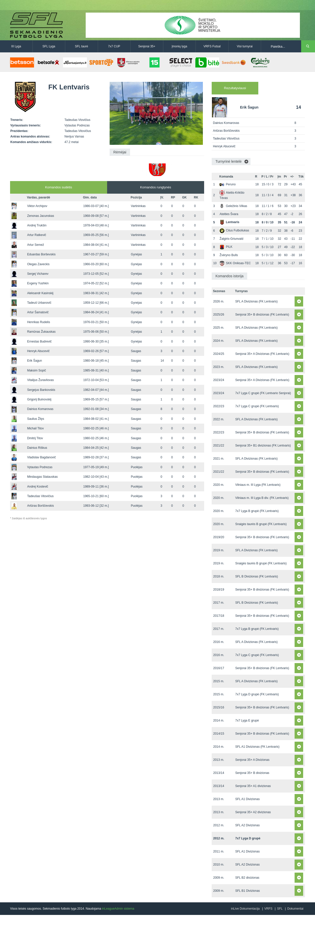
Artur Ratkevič (36, 235)
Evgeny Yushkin (38, 283)
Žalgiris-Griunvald (231, 239)
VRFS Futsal (211, 46)
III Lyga (16, 46)
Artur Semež (35, 245)
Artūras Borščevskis (40, 505)
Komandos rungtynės (155, 187)
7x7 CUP (114, 46)
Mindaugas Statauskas (42, 476)
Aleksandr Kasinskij (40, 293)
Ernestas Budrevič (39, 341)
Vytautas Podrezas (39, 467)
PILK (225, 247)
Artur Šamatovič (38, 312)
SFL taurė (81, 46)
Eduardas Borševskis (41, 254)
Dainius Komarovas (40, 409)
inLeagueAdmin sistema (118, 908)
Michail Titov (35, 428)
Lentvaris (229, 222)
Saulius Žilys (35, 419)
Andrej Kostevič (37, 486)
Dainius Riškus (37, 448)
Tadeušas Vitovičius (40, 496)
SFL (279, 908)
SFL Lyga (49, 46)
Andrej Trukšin (37, 225)
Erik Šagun (34, 360)
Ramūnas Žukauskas (41, 331)
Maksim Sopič (36, 370)
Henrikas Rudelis (38, 322)
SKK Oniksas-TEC (235, 263)
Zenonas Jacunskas (40, 216)
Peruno (227, 184)
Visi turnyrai (245, 46)
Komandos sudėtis (58, 187)
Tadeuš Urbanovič (39, 302)
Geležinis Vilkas (233, 206)
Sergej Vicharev (38, 274)
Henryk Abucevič (38, 351)
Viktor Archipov (37, 206)
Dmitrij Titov (35, 438)
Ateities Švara (228, 214)
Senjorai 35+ (146, 46)
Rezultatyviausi (235, 88)
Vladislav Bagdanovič (41, 457)
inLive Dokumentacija (245, 908)
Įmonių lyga (179, 46)
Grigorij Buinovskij (39, 399)
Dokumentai (295, 908)
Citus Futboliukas (234, 230)
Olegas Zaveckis (38, 264)
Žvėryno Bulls (228, 255)
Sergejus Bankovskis (41, 390)
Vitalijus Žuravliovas (40, 380)
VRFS (268, 908)
